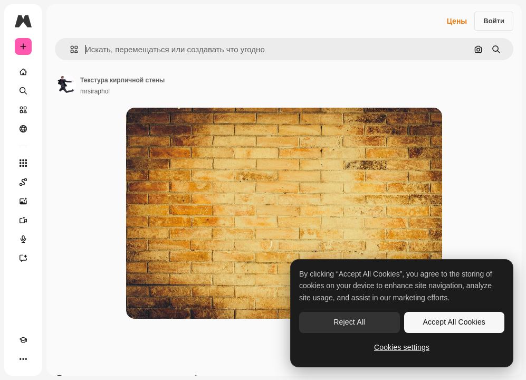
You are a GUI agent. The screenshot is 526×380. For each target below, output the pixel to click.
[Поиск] (23, 90)
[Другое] (23, 358)
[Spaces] (23, 182)
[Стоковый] (23, 109)
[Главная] (23, 71)
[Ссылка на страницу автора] (66, 84)
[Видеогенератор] (23, 220)
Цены (457, 21)
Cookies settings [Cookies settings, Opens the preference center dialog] (401, 347)
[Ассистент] (23, 258)
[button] (69, 49)
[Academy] (23, 339)
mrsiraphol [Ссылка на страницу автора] (95, 91)
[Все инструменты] (23, 163)
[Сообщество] (23, 128)
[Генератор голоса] (23, 239)
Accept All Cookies (454, 322)
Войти (493, 21)
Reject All (349, 322)
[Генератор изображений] (23, 201)
